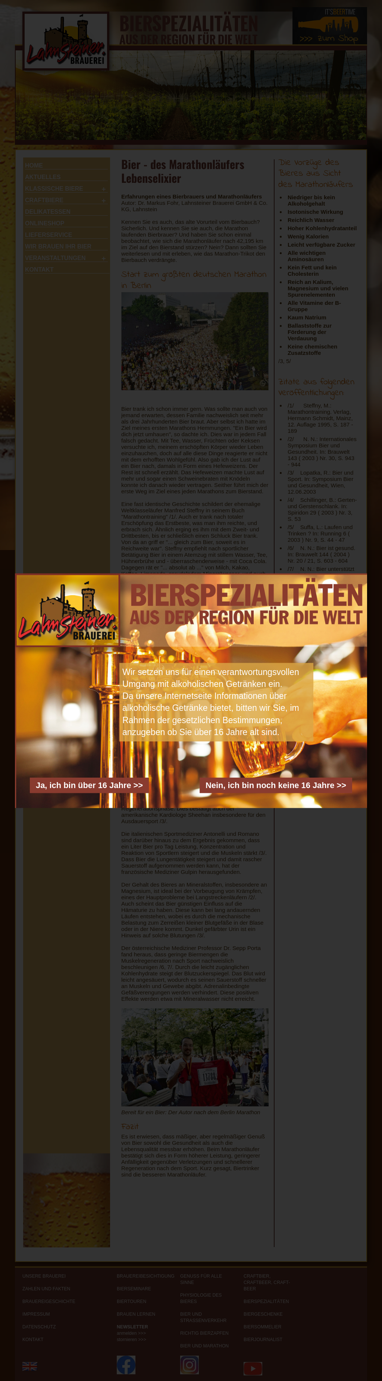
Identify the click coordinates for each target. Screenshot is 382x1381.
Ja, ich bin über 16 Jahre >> (89, 785)
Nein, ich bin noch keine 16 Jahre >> (276, 785)
